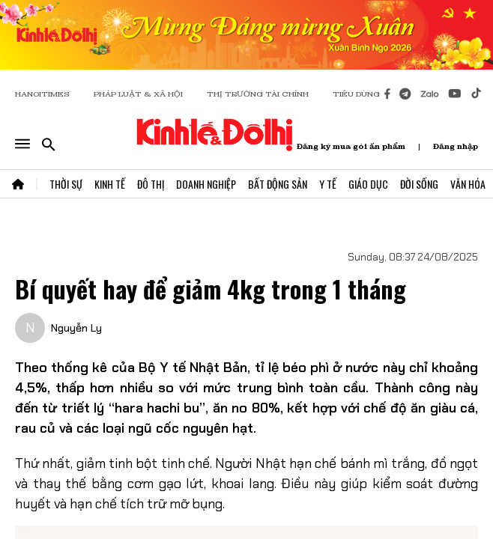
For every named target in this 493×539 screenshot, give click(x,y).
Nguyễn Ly (76, 328)
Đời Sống (419, 184)
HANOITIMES (42, 94)
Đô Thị (150, 184)
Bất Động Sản (277, 184)
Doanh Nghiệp (206, 184)
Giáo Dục (368, 184)
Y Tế (327, 184)
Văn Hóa (468, 184)
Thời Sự (65, 184)
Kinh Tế (109, 184)
